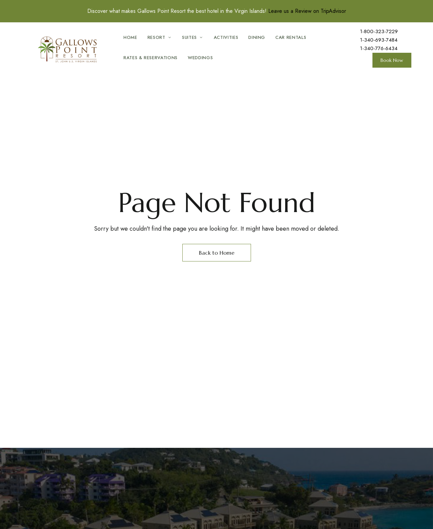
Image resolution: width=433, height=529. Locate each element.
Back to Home (216, 252)
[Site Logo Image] (69, 49)
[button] (391, 60)
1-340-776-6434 (378, 48)
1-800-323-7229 (379, 31)
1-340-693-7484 (378, 40)
